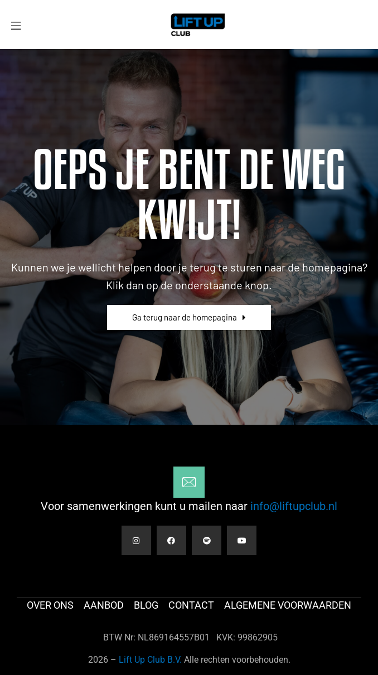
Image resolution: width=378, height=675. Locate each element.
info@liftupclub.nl (292, 506)
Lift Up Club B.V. (150, 659)
